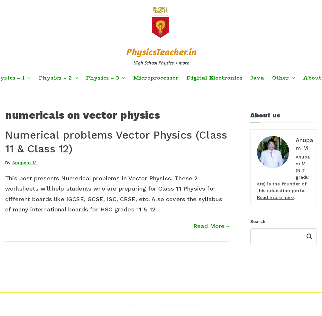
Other (284, 78)
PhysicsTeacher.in (161, 51)
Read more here (275, 197)
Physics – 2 (58, 78)
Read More (211, 226)
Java (257, 78)
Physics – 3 (105, 78)
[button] (27, 78)
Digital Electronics (214, 78)
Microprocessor (156, 78)
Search (258, 221)
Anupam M (24, 162)
